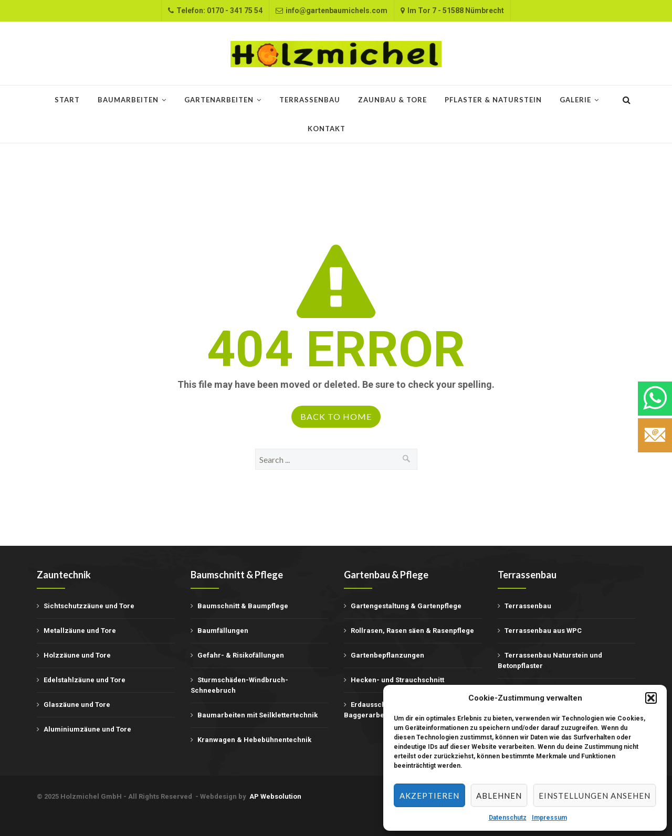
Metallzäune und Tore (80, 630)
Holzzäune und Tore (77, 655)
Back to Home (336, 416)
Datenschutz (508, 817)
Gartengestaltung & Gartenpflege (406, 606)
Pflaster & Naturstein (493, 100)
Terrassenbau (309, 100)
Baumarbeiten (128, 100)
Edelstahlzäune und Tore (84, 680)
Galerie (575, 100)
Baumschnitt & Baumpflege (242, 606)
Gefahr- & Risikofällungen (240, 655)
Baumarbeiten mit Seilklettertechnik (257, 715)
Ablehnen (499, 795)
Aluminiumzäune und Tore (87, 729)
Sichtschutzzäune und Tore (89, 606)
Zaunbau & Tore (392, 100)
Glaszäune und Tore (77, 704)
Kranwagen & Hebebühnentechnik (254, 740)
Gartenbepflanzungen (387, 655)
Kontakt (326, 128)
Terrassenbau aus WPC (543, 630)
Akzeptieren (429, 795)
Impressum (549, 817)
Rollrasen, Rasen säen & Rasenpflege (412, 630)
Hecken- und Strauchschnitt (397, 680)
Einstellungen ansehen (594, 795)
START (67, 100)
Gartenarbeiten (219, 100)
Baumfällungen (222, 630)
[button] (651, 698)
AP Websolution (275, 796)
